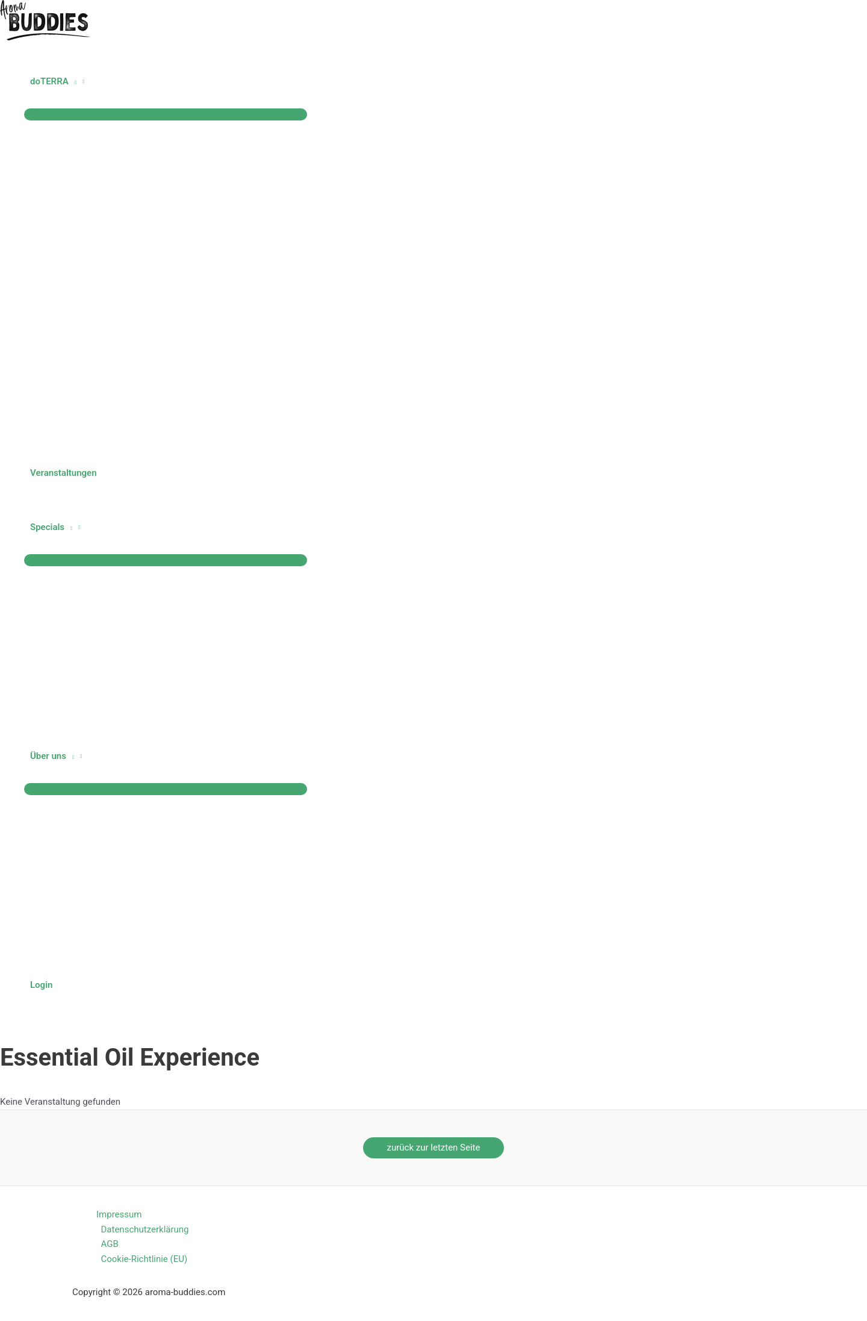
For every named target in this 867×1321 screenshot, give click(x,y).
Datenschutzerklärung (145, 1229)
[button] (72, 81)
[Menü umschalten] (165, 114)
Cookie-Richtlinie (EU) (144, 1259)
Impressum (118, 1214)
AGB (110, 1243)
